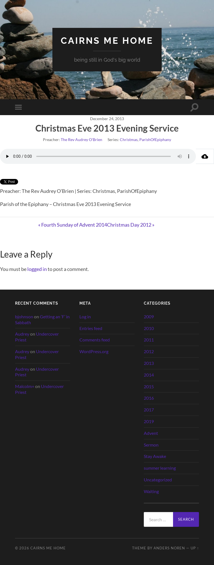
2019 (149, 421)
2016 (149, 398)
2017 (149, 409)
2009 (149, 316)
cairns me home (107, 40)
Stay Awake (155, 456)
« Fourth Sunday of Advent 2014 (72, 225)
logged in (37, 269)
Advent (151, 433)
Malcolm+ (24, 386)
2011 (149, 339)
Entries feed (90, 328)
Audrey (22, 333)
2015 (149, 386)
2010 (149, 328)
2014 (149, 374)
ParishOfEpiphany (155, 139)
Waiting (151, 491)
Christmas (129, 139)
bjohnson (24, 316)
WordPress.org (93, 351)
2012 (149, 351)
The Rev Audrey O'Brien (81, 139)
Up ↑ (195, 548)
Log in (85, 316)
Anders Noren (169, 548)
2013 (149, 363)
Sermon (151, 444)
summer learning (160, 468)
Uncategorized (158, 479)
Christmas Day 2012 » (130, 225)
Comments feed (94, 339)
